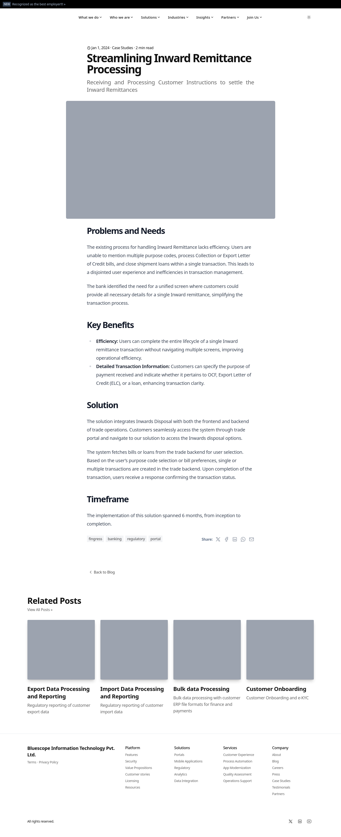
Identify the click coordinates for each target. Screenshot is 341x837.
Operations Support (237, 784)
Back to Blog (101, 575)
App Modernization (237, 771)
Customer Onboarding (276, 692)
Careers (277, 771)
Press (276, 778)
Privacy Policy (48, 765)
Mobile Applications (188, 764)
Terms (31, 765)
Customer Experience (238, 758)
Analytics (180, 778)
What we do (90, 19)
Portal (155, 542)
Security (131, 764)
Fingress (95, 542)
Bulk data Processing (201, 692)
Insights (205, 19)
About (276, 758)
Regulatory (136, 542)
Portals (179, 758)
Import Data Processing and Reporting (132, 696)
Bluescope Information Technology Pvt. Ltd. (71, 754)
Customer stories (137, 778)
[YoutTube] (309, 825)
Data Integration (186, 784)
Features (131, 758)
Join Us (254, 19)
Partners (230, 19)
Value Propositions (138, 771)
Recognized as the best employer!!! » (38, 4)
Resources (132, 791)
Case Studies (122, 51)
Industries (178, 19)
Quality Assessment (237, 778)
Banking (115, 542)
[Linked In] (300, 825)
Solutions (150, 19)
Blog (275, 764)
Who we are (121, 19)
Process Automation (237, 764)
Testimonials (281, 791)
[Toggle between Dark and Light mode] (309, 19)
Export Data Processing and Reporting (58, 696)
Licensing (132, 784)
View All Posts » (40, 613)
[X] (290, 825)
